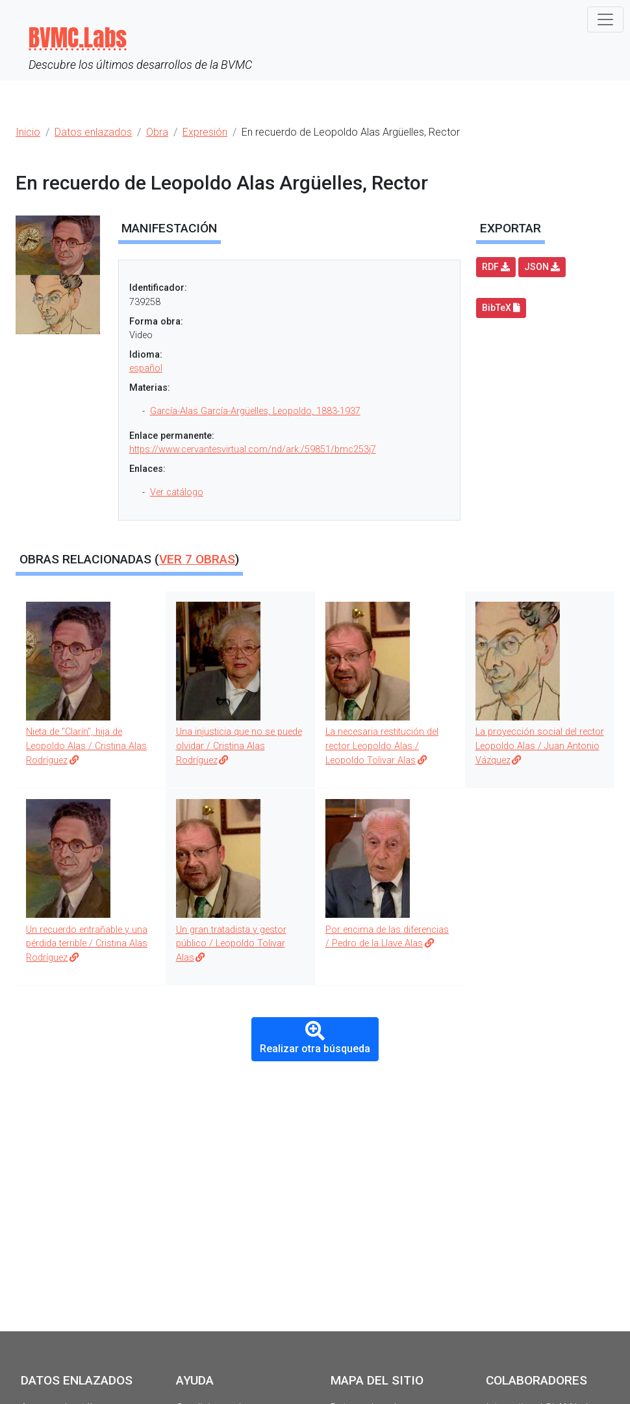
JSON (542, 267)
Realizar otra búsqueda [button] (315, 1038)
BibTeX (501, 307)
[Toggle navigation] (605, 19)
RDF (496, 267)
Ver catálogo (176, 492)
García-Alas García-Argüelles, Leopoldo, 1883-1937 (255, 411)
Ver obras (197, 559)
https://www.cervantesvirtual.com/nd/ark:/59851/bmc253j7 (252, 449)
